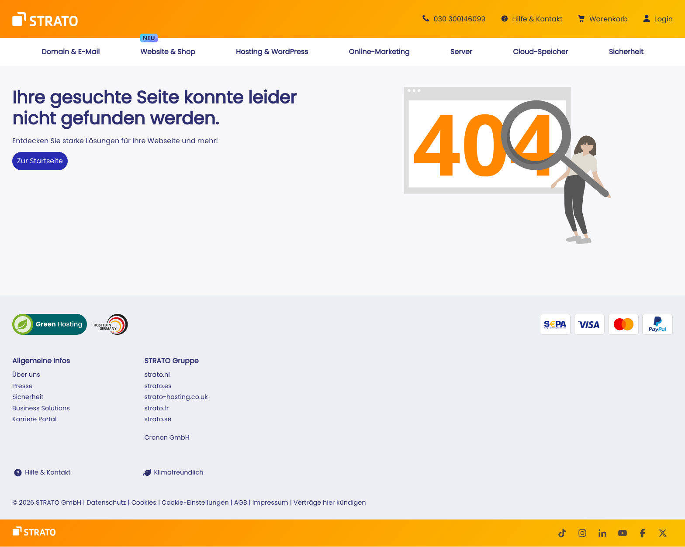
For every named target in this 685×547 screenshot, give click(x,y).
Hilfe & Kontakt (47, 472)
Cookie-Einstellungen (195, 503)
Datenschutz (106, 503)
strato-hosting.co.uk (176, 397)
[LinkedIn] (602, 533)
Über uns (26, 375)
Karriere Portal (34, 419)
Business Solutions (41, 408)
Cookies (143, 503)
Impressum (270, 503)
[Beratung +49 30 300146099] (452, 19)
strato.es (157, 386)
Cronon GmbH (166, 437)
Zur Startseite (40, 161)
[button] (602, 19)
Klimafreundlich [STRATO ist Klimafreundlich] (178, 472)
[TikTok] (562, 533)
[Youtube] (622, 533)
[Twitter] (662, 533)
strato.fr (156, 408)
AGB (240, 503)
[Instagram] (582, 533)
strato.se (157, 419)
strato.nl (157, 375)
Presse (22, 386)
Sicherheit (28, 397)
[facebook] (642, 533)
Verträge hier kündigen (330, 503)
